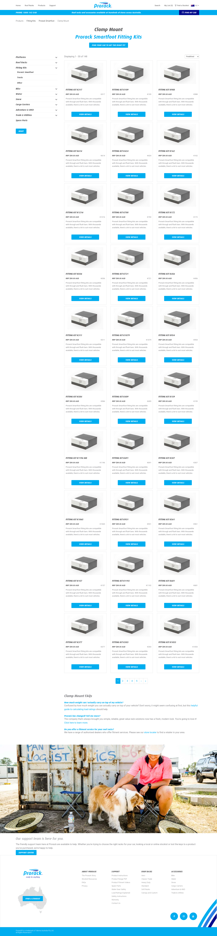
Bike (18, 88)
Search (157, 5)
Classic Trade (146, 879)
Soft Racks (145, 889)
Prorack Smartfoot (46, 21)
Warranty (115, 900)
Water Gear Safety (119, 889)
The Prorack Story (89, 875)
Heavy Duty (145, 882)
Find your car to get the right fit (108, 45)
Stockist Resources (89, 879)
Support (52, 5)
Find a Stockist (183, 5)
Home (18, 5)
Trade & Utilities (24, 115)
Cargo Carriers (23, 104)
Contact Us (116, 903)
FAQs (84, 882)
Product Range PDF (119, 879)
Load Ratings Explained (121, 893)
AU (195, 5)
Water (19, 94)
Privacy (84, 886)
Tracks (20, 77)
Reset (21, 131)
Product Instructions (120, 875)
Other (19, 83)
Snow (18, 99)
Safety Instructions (119, 896)
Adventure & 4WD (25, 110)
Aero (143, 875)
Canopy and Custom (149, 893)
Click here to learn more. (76, 722)
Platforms (21, 57)
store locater (150, 732)
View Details (85, 114)
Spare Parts (21, 120)
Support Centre (26, 852)
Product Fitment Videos (121, 882)
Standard (145, 886)
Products (41, 5)
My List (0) (168, 5)
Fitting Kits (31, 21)
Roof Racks (29, 5)
